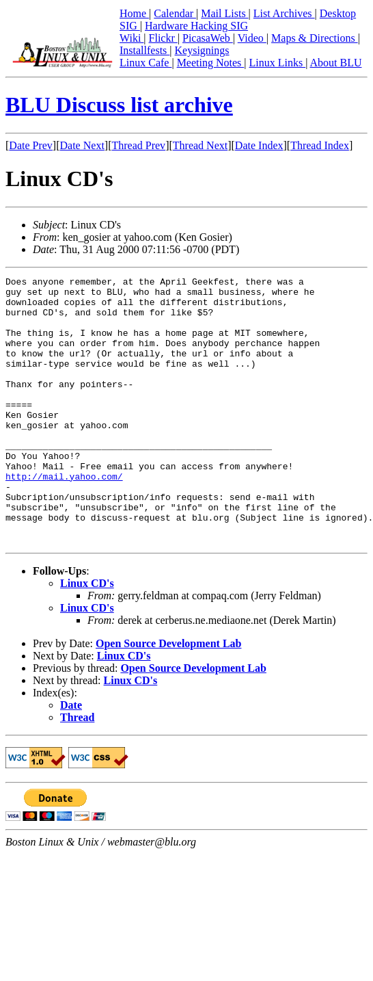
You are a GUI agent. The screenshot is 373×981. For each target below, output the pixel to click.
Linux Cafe (145, 62)
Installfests (144, 50)
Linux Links (277, 62)
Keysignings (202, 50)
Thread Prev (138, 145)
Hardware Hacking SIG (196, 25)
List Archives (284, 13)
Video (252, 38)
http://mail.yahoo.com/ (64, 517)
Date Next (82, 145)
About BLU (335, 62)
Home (134, 13)
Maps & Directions (314, 38)
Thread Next (200, 145)
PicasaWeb (207, 38)
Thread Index (319, 145)
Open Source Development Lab (168, 697)
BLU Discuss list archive (119, 104)
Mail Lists (224, 13)
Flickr (163, 38)
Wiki (131, 38)
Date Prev (31, 145)
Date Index (259, 145)
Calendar (175, 13)
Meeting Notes (211, 62)
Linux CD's (87, 636)
